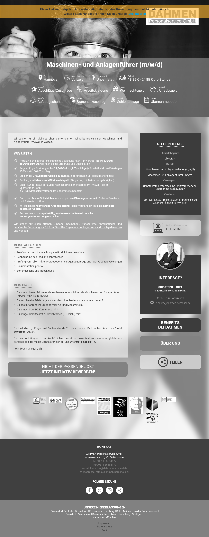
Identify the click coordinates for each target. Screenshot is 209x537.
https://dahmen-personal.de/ (112, 471)
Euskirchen (95, 511)
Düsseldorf (81, 511)
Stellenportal (137, 13)
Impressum (104, 523)
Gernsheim (84, 514)
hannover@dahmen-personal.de (108, 468)
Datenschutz (104, 526)
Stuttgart (137, 514)
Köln (118, 511)
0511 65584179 (107, 464)
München (111, 517)
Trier (113, 514)
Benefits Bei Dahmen (170, 325)
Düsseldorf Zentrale (62, 511)
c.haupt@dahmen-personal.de (173, 302)
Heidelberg (124, 514)
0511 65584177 (175, 298)
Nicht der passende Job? (68, 369)
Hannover (98, 517)
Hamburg (109, 511)
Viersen (153, 511)
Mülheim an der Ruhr (135, 511)
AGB (104, 529)
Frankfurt (71, 514)
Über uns (170, 343)
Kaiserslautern (100, 514)
